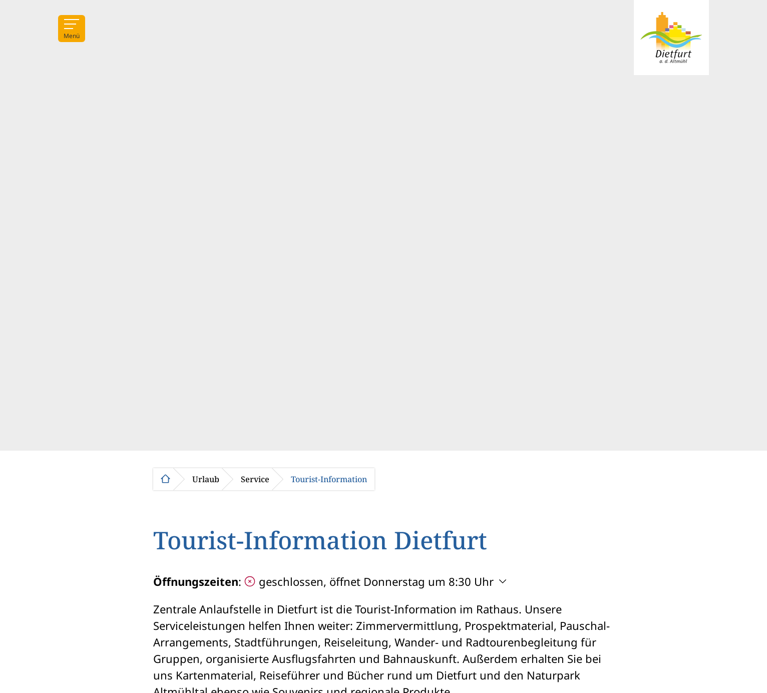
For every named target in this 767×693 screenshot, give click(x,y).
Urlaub (205, 479)
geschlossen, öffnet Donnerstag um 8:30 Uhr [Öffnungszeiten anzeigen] (369, 581)
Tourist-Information (329, 479)
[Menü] (71, 28)
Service (255, 479)
